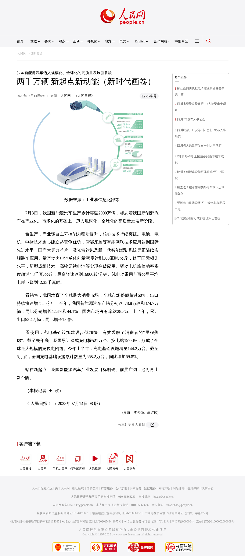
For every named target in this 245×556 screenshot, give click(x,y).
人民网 (21, 53)
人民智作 (129, 460)
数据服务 (150, 488)
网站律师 (179, 488)
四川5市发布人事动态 (191, 119)
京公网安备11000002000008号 (215, 521)
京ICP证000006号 (183, 521)
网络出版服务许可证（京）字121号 (147, 521)
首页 (20, 41)
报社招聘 (78, 488)
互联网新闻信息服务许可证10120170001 (63, 513)
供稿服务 (135, 488)
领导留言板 (77, 460)
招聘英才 (92, 488)
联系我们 (207, 488)
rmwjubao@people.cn (179, 505)
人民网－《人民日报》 (77, 96)
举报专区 (181, 41)
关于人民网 (62, 488)
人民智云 (112, 460)
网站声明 (164, 488)
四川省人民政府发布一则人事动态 (199, 145)
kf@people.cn (84, 505)
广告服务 (107, 488)
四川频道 (37, 53)
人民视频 (94, 460)
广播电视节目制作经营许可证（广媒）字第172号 (176, 513)
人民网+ (42, 460)
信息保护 (193, 488)
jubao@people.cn (163, 496)
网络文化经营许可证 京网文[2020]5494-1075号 (91, 521)
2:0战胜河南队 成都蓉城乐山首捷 (198, 218)
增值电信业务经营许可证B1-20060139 (116, 513)
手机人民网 (60, 460)
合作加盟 (121, 488)
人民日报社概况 (42, 488)
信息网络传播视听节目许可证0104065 (34, 521)
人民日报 (25, 460)
